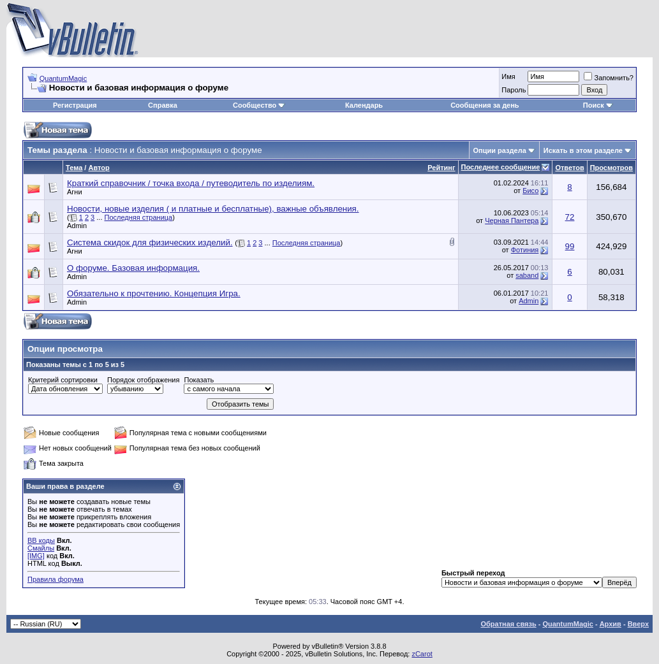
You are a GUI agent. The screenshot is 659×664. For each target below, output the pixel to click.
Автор (98, 167)
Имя (508, 76)
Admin (77, 225)
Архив (610, 624)
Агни (74, 192)
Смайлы (40, 548)
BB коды (41, 540)
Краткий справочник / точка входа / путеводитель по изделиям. (191, 183)
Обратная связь (508, 624)
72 (570, 217)
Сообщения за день (484, 105)
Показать (199, 380)
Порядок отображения (143, 380)
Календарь (364, 105)
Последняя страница (139, 217)
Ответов (569, 167)
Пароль (513, 90)
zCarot (421, 654)
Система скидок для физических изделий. (150, 242)
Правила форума (55, 579)
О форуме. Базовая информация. (133, 268)
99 (570, 246)
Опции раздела (499, 150)
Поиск (598, 105)
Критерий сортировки (63, 380)
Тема (74, 167)
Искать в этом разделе (583, 150)
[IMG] (36, 555)
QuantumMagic (63, 78)
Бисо (530, 190)
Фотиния (525, 250)
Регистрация (75, 105)
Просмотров (611, 167)
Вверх (638, 624)
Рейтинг (441, 167)
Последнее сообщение (500, 167)
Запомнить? (608, 78)
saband (526, 275)
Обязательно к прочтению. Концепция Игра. (154, 293)
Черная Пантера (511, 220)
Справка (162, 105)
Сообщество (259, 105)
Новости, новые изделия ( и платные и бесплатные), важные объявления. (213, 208)
